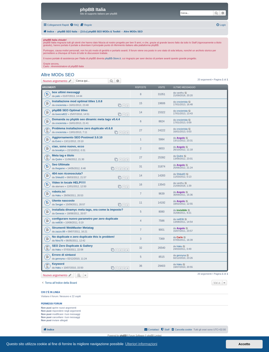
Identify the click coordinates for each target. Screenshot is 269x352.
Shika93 (59, 177)
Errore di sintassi (64, 254)
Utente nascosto (63, 200)
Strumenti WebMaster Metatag (73, 227)
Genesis (59, 213)
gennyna (60, 258)
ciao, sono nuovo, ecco (68, 146)
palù (57, 96)
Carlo (180, 237)
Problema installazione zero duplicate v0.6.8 (82, 128)
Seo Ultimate (61, 164)
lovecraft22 (61, 114)
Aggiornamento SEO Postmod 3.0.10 (77, 137)
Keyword (58, 263)
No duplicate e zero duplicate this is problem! (83, 236)
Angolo (181, 138)
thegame (60, 168)
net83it (59, 222)
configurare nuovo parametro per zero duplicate (85, 218)
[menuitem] (74, 25)
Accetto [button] (244, 344)
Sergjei (59, 204)
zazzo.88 (60, 231)
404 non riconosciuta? (67, 173)
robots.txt (59, 191)
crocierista (60, 105)
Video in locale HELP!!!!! (69, 182)
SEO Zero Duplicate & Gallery (72, 245)
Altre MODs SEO (57, 74)
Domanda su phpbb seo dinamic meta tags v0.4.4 (86, 119)
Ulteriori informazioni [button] (141, 344)
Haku (58, 195)
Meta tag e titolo (63, 155)
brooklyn (60, 150)
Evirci (58, 141)
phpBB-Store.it (113, 58)
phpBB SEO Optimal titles (70, 110)
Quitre (58, 159)
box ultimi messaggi (66, 92)
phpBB (123, 335)
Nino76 (59, 240)
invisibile (182, 210)
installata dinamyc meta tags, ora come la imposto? (87, 209)
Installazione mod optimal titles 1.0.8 (77, 101)
